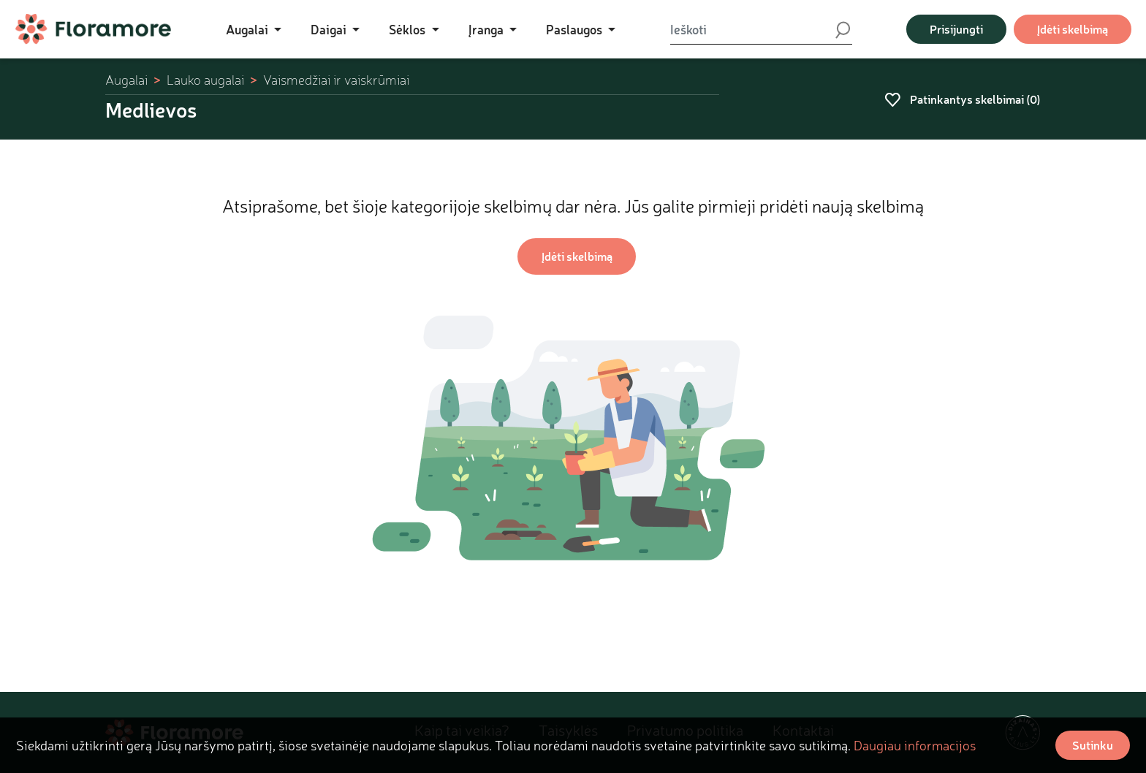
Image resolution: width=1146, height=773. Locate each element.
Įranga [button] (487, 29)
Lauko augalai (205, 80)
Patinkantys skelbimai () (962, 99)
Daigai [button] (330, 29)
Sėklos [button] (408, 29)
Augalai (126, 80)
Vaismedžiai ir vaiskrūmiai (336, 80)
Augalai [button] (248, 29)
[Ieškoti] (752, 29)
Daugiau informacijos (915, 745)
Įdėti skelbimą (1072, 29)
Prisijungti (956, 29)
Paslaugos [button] (575, 29)
